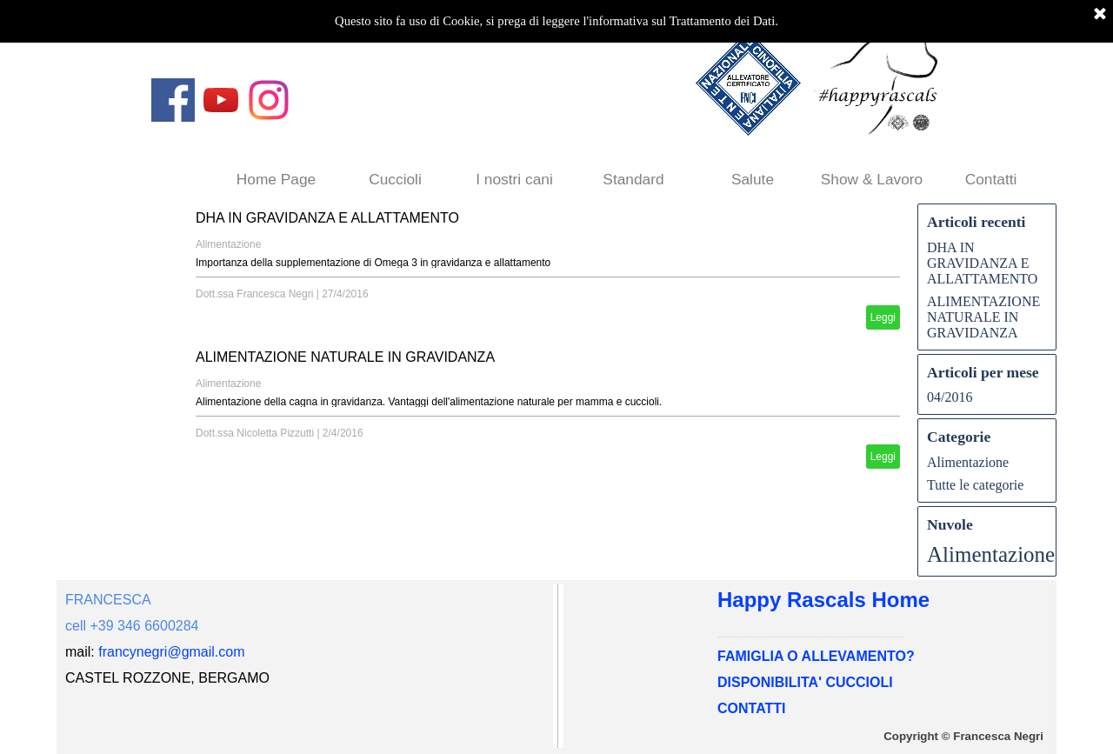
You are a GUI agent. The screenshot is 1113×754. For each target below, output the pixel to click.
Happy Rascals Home (823, 599)
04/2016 (949, 397)
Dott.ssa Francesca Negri (254, 294)
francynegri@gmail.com (171, 651)
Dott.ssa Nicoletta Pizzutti (255, 433)
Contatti (991, 179)
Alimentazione (228, 244)
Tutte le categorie (975, 484)
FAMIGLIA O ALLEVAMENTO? (816, 656)
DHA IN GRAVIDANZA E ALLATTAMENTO (327, 217)
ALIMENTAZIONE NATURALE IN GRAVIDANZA (345, 357)
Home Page (277, 179)
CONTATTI (751, 708)
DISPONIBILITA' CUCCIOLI (805, 682)
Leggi (883, 317)
